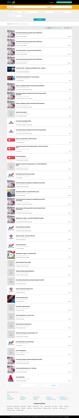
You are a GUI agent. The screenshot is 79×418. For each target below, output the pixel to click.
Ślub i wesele (17, 408)
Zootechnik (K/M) (20, 377)
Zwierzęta (61, 406)
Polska (8, 395)
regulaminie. (66, 416)
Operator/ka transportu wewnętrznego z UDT (28, 333)
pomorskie (9, 399)
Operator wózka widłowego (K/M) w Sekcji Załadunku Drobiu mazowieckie (32, 209)
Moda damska (16, 406)
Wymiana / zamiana (11, 410)
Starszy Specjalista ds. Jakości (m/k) (26, 315)
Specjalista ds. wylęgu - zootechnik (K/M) (27, 253)
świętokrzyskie (62, 399)
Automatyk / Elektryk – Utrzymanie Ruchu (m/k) (28, 191)
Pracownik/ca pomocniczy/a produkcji (26, 174)
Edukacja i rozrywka (47, 408)
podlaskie (35, 398)
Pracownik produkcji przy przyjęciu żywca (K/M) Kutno (30, 33)
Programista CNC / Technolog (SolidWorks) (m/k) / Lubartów (32, 68)
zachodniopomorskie (63, 398)
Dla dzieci (29, 406)
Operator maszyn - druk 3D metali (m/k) (26, 236)
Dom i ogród (54, 406)
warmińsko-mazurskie (50, 399)
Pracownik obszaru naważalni (24, 227)
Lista (68, 27)
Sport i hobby (55, 408)
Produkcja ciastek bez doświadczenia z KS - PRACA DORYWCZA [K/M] (30, 164)
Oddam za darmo (62, 408)
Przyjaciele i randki (19, 410)
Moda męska (23, 406)
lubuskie (48, 396)
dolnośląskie (62, 396)
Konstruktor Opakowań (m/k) (23, 306)
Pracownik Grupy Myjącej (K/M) (24, 121)
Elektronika (66, 406)
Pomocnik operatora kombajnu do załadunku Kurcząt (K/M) (32, 183)
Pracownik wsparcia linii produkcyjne (26, 342)
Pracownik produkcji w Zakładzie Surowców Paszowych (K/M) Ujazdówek (31, 94)
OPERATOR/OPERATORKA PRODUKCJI (26, 271)
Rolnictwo (23, 408)
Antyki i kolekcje (10, 408)
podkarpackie (35, 396)
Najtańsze (55, 27)
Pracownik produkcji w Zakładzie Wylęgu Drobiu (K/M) (30, 359)
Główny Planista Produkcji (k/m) (24, 324)
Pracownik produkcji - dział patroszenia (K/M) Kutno (30, 50)
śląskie (34, 399)
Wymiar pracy (43, 12)
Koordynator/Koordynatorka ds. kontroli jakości (28, 77)
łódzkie (8, 396)
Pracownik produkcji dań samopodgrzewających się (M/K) (31, 280)
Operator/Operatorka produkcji (24, 262)
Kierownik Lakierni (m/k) (22, 297)
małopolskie (48, 398)
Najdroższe (59, 27)
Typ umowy (26, 12)
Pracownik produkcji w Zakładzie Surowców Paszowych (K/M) (31, 129)
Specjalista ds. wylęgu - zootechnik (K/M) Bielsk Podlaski (31, 218)
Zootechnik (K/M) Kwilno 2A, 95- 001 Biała (27, 368)
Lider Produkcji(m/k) (21, 350)
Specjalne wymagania (60, 12)
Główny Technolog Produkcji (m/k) (25, 289)
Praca (16, 23)
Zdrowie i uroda (48, 406)
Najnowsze (50, 27)
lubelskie (21, 399)
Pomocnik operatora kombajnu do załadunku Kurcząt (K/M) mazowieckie (32, 200)
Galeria (70, 27)
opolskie (21, 396)
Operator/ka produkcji (22, 112)
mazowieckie (9, 398)
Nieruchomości (36, 406)
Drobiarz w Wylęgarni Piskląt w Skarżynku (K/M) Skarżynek (31, 86)
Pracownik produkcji (21, 156)
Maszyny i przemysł (37, 408)
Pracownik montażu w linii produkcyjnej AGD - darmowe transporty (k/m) (31, 147)
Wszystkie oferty (10, 23)
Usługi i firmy (29, 408)
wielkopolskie (22, 398)
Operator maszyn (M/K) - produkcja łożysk (27, 138)
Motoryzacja (9, 406)
